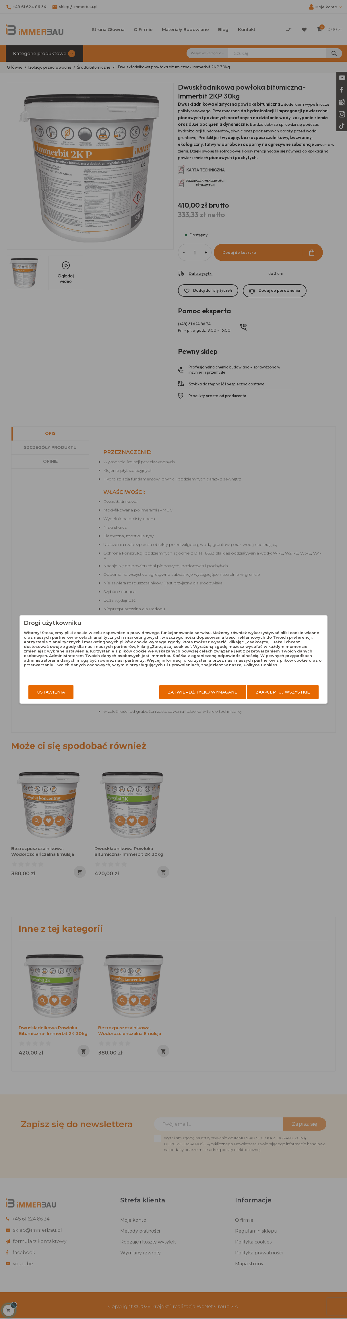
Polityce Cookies (228, 669)
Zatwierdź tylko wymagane (189, 692)
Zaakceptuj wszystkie (269, 692)
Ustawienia (65, 692)
